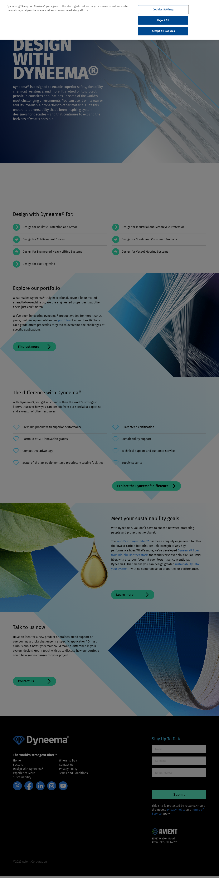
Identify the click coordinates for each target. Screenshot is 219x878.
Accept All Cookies (163, 31)
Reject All (163, 20)
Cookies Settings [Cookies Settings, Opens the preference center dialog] (163, 9)
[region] (109, 20)
